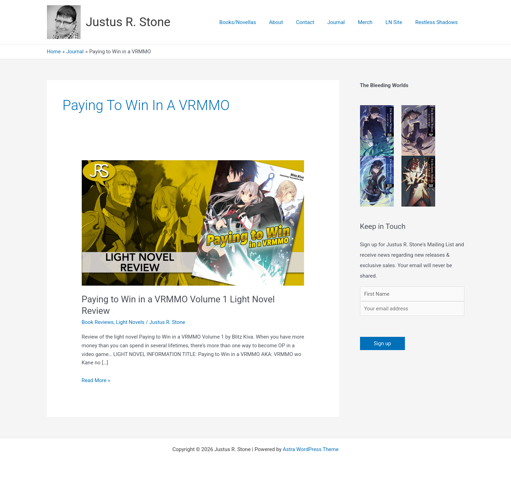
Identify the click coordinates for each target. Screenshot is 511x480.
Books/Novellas (254, 22)
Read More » (96, 380)
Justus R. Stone (128, 22)
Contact (317, 22)
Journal (345, 22)
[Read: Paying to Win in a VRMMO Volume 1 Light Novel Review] (193, 222)
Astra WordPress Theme (310, 449)
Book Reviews (98, 322)
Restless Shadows (437, 22)
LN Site (398, 22)
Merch (371, 22)
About (290, 22)
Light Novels (130, 322)
